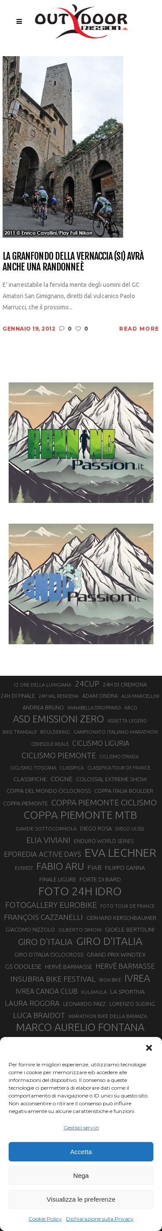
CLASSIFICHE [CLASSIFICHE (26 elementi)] (30, 779)
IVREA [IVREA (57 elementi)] (137, 978)
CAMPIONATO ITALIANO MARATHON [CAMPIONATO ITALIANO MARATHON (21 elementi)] (115, 732)
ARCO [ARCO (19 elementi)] (130, 707)
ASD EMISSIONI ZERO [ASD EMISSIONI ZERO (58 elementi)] (58, 718)
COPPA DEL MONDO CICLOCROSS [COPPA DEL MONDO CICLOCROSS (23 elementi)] (48, 791)
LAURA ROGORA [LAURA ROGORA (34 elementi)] (32, 1003)
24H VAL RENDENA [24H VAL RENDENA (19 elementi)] (58, 696)
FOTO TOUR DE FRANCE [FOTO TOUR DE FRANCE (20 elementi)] (127, 906)
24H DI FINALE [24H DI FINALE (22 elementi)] (18, 696)
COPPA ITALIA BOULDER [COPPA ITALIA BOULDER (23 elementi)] (123, 791)
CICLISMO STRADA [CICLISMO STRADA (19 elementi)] (119, 756)
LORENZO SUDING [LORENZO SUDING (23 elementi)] (132, 1004)
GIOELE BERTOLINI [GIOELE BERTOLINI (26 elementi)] (129, 929)
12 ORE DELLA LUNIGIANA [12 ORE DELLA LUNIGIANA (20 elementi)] (42, 684)
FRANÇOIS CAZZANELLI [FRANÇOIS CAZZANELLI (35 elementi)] (43, 917)
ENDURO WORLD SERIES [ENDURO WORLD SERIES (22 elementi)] (103, 841)
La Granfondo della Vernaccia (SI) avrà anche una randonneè (73, 262)
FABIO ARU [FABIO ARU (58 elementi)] (60, 866)
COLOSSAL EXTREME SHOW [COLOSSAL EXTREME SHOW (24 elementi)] (111, 779)
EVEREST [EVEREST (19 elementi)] (24, 868)
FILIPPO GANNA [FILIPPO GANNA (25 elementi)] (125, 868)
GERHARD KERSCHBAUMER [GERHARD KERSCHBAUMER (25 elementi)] (121, 918)
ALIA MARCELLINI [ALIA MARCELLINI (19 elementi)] (140, 696)
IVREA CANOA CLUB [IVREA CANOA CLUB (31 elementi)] (47, 991)
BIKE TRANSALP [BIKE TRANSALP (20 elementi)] (20, 732)
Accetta (81, 1151)
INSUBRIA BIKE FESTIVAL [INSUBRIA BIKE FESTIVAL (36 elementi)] (52, 979)
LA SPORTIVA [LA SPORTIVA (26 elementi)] (127, 991)
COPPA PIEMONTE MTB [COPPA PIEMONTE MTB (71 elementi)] (80, 815)
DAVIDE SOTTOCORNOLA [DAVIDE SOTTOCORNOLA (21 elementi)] (46, 828)
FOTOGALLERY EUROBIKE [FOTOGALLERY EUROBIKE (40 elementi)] (51, 904)
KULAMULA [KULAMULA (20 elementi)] (94, 992)
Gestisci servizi (81, 1127)
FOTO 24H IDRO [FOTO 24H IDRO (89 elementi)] (80, 891)
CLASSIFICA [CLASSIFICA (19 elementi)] (72, 767)
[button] (149, 1047)
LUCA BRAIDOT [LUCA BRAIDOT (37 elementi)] (39, 1015)
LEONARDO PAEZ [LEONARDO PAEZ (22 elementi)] (84, 1004)
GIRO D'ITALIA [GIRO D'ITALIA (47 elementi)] (45, 942)
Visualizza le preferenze (81, 1199)
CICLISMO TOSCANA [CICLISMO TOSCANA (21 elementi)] (33, 767)
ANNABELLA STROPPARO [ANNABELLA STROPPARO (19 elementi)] (94, 707)
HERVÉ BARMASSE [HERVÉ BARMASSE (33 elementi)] (125, 966)
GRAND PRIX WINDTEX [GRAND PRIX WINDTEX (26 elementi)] (116, 954)
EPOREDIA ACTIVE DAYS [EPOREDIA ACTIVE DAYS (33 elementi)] (42, 854)
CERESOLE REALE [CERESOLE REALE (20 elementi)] (50, 744)
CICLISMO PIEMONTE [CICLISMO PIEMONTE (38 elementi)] (59, 755)
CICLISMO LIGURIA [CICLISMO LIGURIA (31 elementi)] (100, 743)
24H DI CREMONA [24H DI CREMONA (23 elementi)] (125, 684)
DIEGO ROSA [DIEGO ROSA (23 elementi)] (96, 828)
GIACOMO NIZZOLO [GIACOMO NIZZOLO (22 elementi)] (30, 929)
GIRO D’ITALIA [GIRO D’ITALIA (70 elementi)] (109, 941)
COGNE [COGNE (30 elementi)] (62, 778)
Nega (81, 1175)
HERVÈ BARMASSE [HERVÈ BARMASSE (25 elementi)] (68, 967)
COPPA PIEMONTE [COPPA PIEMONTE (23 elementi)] (25, 803)
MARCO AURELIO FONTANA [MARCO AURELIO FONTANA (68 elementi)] (80, 1027)
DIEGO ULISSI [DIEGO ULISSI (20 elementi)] (129, 828)
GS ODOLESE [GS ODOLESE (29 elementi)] (23, 966)
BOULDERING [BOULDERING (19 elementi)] (55, 732)
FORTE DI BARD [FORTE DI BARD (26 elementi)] (100, 879)
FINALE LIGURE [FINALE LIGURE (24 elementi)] (57, 879)
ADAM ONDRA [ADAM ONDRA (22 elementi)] (100, 696)
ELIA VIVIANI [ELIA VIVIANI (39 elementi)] (48, 840)
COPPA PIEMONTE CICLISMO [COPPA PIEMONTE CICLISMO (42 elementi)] (104, 802)
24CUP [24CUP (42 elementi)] (87, 683)
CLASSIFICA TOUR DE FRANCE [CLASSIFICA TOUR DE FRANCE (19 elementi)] (118, 767)
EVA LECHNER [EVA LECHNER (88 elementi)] (120, 852)
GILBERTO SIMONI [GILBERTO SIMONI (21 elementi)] (80, 929)
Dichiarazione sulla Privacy (99, 1218)
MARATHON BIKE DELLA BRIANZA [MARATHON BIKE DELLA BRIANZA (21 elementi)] (108, 1016)
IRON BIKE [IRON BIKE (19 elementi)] (110, 980)
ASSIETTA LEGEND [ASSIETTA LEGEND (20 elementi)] (127, 720)
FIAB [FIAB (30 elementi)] (94, 867)
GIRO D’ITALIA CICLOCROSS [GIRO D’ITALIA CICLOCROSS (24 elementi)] (48, 954)
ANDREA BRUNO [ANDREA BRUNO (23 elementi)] (43, 707)
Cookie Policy (45, 1218)
